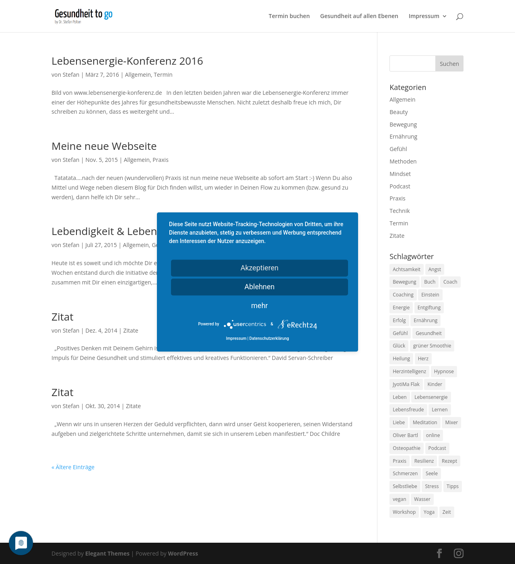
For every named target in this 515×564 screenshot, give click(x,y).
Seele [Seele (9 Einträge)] (432, 473)
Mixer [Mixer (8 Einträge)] (451, 422)
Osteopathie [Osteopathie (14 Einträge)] (406, 448)
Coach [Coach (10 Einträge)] (450, 281)
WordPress (183, 553)
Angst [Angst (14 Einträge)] (434, 269)
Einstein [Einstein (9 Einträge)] (430, 294)
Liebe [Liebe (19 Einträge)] (399, 422)
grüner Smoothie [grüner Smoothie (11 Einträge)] (432, 345)
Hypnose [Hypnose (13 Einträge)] (444, 371)
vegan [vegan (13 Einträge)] (399, 499)
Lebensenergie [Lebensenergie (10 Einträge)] (430, 397)
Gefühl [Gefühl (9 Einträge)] (400, 333)
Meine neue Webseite (104, 146)
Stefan (71, 74)
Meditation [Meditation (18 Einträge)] (425, 422)
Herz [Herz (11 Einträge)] (423, 358)
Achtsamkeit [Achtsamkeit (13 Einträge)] (406, 269)
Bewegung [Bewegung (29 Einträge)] (404, 281)
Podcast (399, 186)
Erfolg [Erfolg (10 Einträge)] (399, 320)
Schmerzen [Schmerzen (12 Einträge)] (405, 473)
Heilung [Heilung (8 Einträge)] (401, 358)
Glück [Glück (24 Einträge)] (399, 345)
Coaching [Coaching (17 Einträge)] (403, 294)
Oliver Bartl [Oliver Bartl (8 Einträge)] (405, 435)
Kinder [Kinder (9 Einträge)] (434, 384)
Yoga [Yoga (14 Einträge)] (429, 512)
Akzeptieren (260, 268)
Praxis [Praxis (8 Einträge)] (399, 461)
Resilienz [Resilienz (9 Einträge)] (424, 461)
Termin (163, 74)
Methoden (402, 161)
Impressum (424, 16)
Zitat (62, 316)
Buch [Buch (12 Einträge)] (429, 281)
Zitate (130, 330)
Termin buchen (289, 16)
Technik (399, 211)
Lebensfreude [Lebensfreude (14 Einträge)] (408, 409)
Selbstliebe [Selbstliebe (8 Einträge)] (405, 486)
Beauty (398, 112)
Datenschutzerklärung (269, 339)
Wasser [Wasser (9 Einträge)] (422, 499)
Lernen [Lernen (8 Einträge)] (439, 409)
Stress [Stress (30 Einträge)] (432, 486)
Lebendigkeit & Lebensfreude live (133, 231)
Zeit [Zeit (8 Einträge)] (447, 512)
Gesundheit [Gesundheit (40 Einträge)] (429, 333)
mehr (259, 305)
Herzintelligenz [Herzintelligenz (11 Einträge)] (409, 371)
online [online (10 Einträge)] (433, 435)
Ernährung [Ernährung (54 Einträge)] (425, 320)
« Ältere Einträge (73, 467)
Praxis (160, 159)
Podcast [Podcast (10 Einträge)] (437, 448)
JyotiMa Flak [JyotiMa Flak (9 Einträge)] (406, 384)
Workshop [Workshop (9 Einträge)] (404, 512)
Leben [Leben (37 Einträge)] (399, 397)
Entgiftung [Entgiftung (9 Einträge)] (429, 307)
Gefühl (398, 149)
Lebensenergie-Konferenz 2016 (127, 60)
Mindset (400, 174)
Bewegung (403, 124)
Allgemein (138, 74)
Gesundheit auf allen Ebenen (359, 16)
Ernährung (403, 136)
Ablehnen (259, 286)
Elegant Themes (107, 553)
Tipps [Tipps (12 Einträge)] (453, 486)
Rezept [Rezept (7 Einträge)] (449, 461)
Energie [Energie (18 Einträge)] (401, 307)
